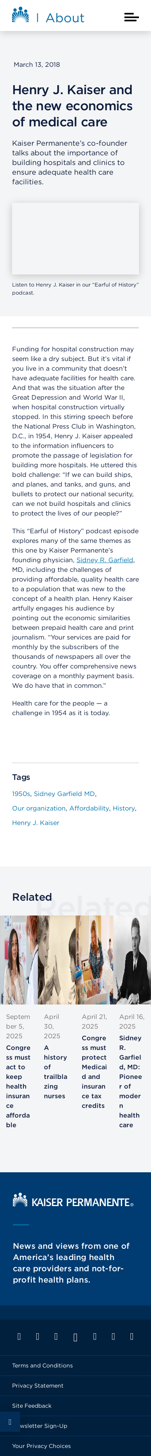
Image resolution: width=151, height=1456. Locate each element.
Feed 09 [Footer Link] (132, 1336)
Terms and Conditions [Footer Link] (42, 1365)
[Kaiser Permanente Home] (73, 1204)
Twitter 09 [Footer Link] (37, 1336)
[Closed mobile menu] (131, 17)
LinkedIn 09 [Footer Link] (56, 1336)
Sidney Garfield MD (64, 794)
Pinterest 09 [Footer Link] (113, 1336)
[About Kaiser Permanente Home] (48, 17)
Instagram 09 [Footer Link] (95, 1336)
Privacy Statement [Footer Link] (38, 1385)
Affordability (89, 808)
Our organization (39, 808)
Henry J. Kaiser (35, 823)
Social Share (10, 1422)
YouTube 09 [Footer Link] (75, 1337)
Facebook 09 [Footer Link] (19, 1336)
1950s (21, 794)
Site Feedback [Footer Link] (32, 1405)
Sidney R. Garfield (105, 560)
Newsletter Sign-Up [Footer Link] (39, 1426)
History (124, 808)
